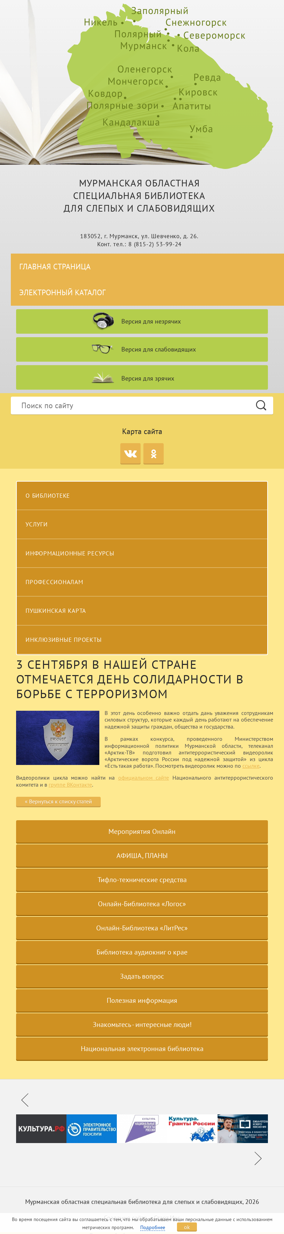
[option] (41, 1128)
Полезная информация (142, 1000)
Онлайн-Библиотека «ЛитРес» (142, 927)
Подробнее (152, 1227)
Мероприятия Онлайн (142, 831)
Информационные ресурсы (70, 553)
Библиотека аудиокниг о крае (142, 952)
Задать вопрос (142, 976)
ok (187, 1227)
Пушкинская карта (56, 611)
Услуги (37, 524)
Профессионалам (54, 582)
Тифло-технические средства (142, 879)
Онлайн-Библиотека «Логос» (142, 903)
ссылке (251, 765)
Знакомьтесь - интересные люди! (142, 1024)
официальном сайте (143, 777)
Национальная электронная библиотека (142, 1048)
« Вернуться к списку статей (58, 801)
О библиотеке (48, 495)
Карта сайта (142, 431)
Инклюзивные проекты (64, 640)
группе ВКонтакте (70, 784)
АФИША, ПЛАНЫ (142, 855)
